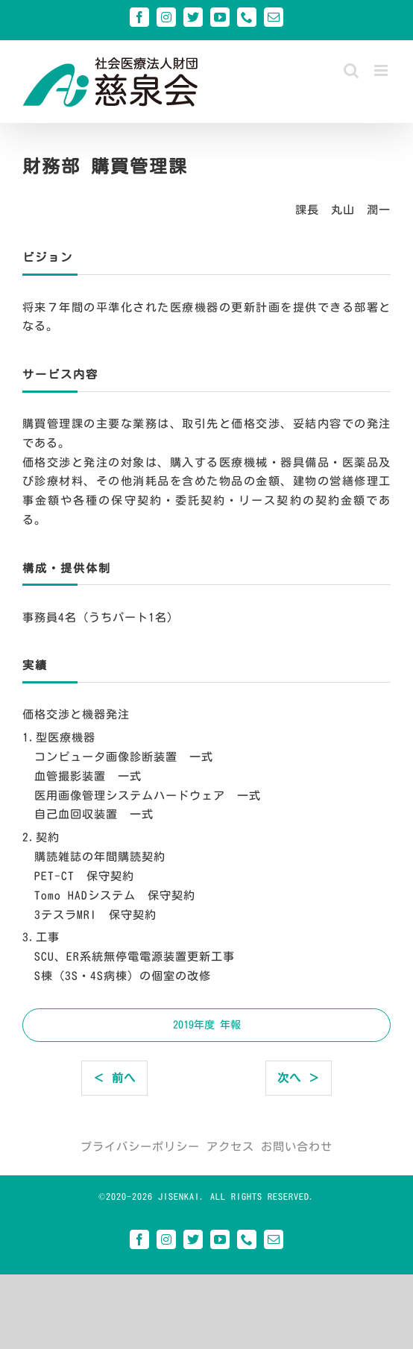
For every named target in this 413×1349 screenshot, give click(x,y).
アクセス (230, 1146)
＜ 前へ (114, 1078)
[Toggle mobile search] (351, 70)
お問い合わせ (296, 1146)
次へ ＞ (298, 1078)
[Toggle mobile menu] (382, 70)
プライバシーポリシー (140, 1146)
